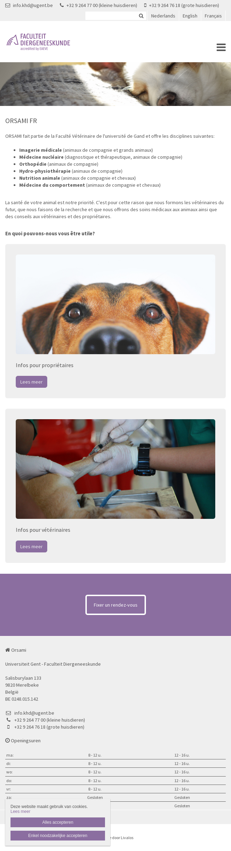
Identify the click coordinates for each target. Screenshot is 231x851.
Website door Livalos (115, 837)
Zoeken (141, 16)
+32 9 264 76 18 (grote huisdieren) (181, 5)
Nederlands (163, 16)
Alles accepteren (58, 822)
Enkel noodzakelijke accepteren (58, 835)
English (190, 16)
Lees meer (31, 382)
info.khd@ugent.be (29, 5)
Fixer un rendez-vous (116, 605)
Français (213, 16)
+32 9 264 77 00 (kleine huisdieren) (98, 5)
